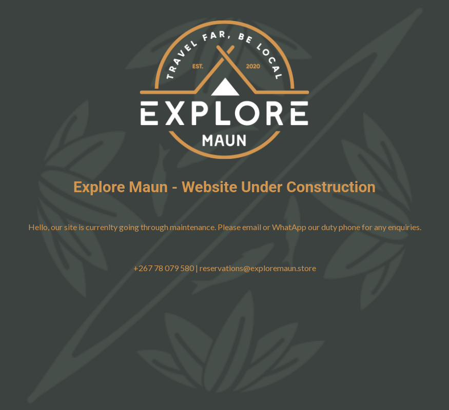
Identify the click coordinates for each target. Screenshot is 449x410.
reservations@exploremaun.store (258, 268)
